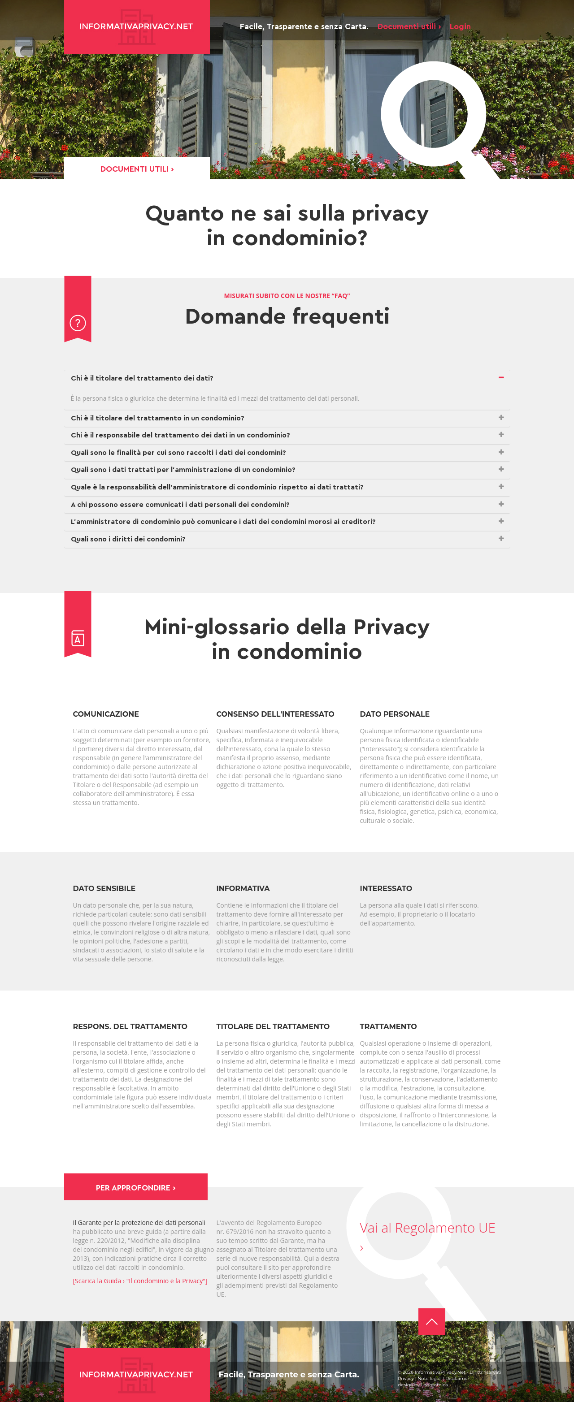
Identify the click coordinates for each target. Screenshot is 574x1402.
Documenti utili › (409, 26)
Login (460, 26)
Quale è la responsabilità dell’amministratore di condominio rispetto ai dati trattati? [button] (217, 487)
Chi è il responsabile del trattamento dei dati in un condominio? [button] (180, 435)
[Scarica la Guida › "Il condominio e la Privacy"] (140, 1281)
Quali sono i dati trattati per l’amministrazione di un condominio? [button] (183, 469)
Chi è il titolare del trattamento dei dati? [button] (142, 378)
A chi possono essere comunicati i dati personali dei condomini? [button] (180, 504)
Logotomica (434, 1385)
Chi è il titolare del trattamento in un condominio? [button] (157, 418)
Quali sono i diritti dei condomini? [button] (128, 539)
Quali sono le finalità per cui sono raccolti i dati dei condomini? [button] (178, 452)
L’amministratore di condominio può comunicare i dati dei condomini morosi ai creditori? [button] (223, 521)
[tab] (287, 378)
